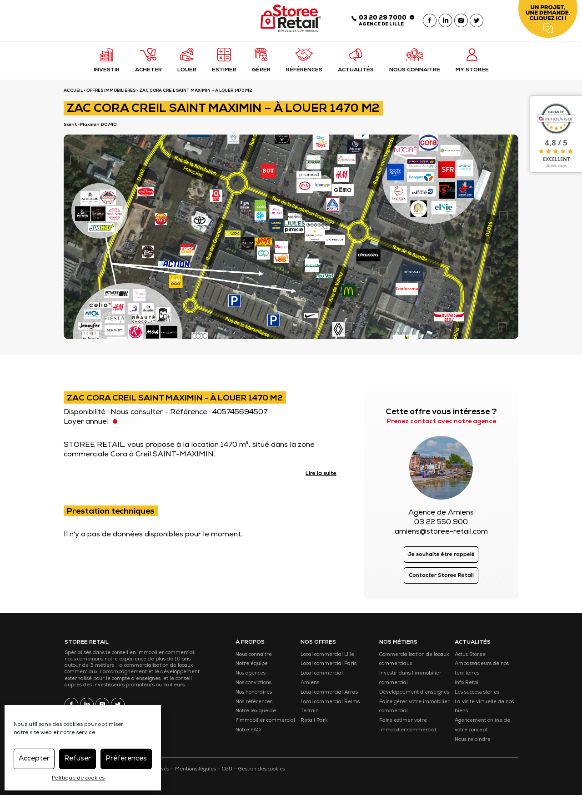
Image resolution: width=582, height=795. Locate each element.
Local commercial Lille (327, 654)
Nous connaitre (254, 654)
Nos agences (251, 673)
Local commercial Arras (329, 692)
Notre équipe (252, 663)
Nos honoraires (254, 692)
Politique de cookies (78, 778)
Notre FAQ (248, 730)
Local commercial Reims (330, 702)
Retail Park (314, 720)
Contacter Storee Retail (441, 576)
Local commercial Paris (328, 663)
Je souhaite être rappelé (441, 555)
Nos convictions (253, 682)
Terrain (310, 711)
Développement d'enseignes (414, 692)
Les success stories (477, 692)
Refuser (77, 758)
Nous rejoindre (473, 739)
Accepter (34, 758)
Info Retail (467, 682)
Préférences (126, 758)
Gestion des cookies (261, 769)
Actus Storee (470, 654)
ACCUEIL (73, 91)
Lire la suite (321, 474)
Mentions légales (195, 769)
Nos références (254, 702)
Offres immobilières (110, 91)
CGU (227, 769)
